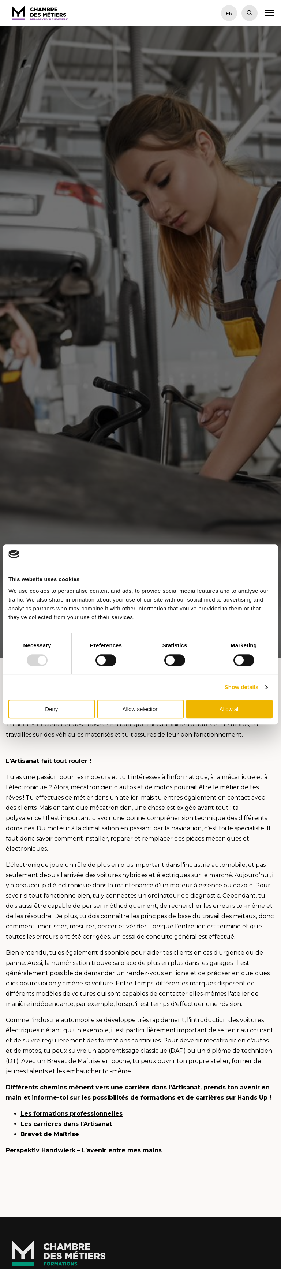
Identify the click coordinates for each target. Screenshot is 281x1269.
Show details (242, 687)
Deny (51, 709)
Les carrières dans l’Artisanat (66, 1123)
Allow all (230, 709)
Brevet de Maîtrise (49, 1134)
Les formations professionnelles (71, 1113)
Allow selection (140, 709)
